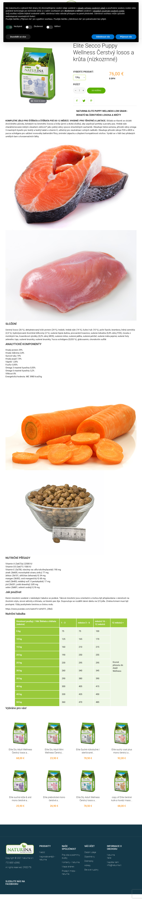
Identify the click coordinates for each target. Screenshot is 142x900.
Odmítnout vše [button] (103, 37)
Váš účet (89, 846)
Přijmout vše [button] (126, 37)
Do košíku (96, 90)
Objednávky (89, 856)
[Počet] (79, 90)
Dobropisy (88, 861)
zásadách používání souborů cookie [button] (108, 11)
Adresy (87, 865)
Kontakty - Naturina (71, 862)
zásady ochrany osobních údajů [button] (91, 8)
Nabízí (42, 852)
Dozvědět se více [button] (18, 37)
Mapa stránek (68, 866)
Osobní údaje (90, 852)
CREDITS (27, 867)
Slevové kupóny (91, 869)
